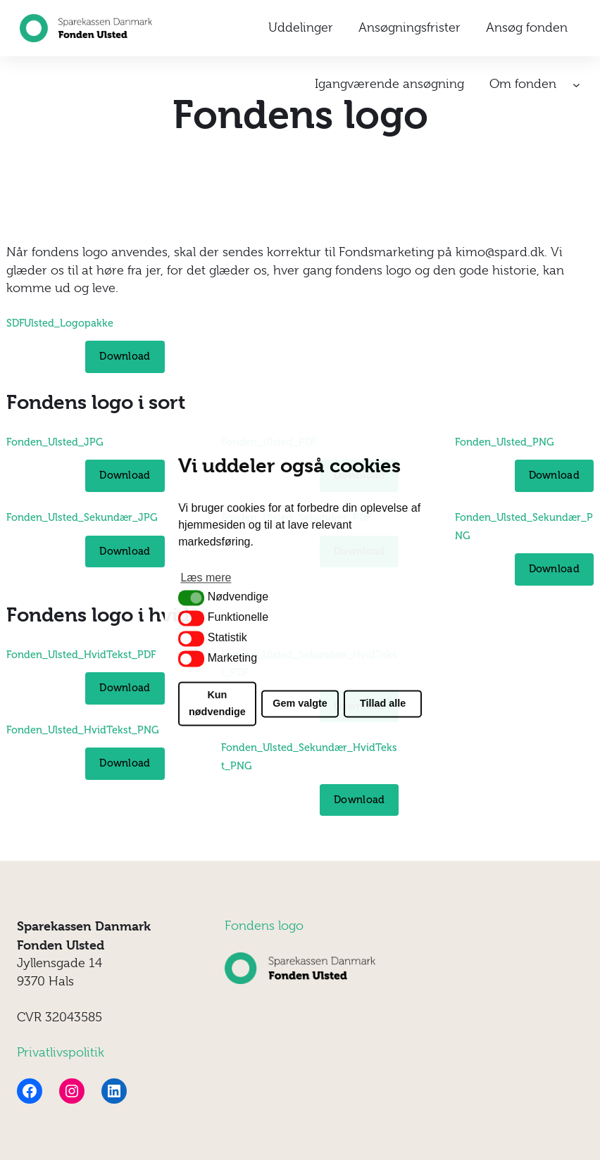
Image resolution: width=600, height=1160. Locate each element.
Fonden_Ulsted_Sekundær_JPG (82, 517)
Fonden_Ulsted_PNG (504, 442)
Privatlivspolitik (60, 1052)
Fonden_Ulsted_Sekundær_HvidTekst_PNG (309, 756)
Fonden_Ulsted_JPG (55, 442)
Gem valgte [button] (300, 704)
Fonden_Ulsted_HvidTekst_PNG (82, 730)
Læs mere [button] (205, 578)
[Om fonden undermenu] (576, 85)
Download (124, 356)
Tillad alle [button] (383, 704)
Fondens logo (264, 926)
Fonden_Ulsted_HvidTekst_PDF (81, 654)
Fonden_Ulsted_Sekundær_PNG (524, 526)
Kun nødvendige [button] (217, 704)
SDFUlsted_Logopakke (59, 323)
